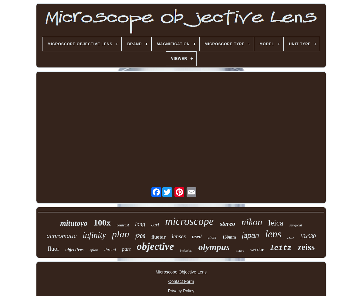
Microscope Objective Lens (181, 272)
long (140, 224)
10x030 (308, 236)
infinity (94, 234)
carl (155, 224)
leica (275, 223)
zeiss (306, 247)
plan (120, 234)
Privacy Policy (181, 290)
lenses (179, 236)
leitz (281, 248)
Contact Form (181, 281)
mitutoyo (73, 223)
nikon (251, 222)
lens (273, 234)
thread (110, 249)
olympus (214, 247)
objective (155, 246)
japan (250, 235)
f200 (140, 236)
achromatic (61, 235)
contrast (123, 225)
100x (102, 222)
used (196, 236)
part (126, 249)
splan (94, 249)
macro (240, 250)
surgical (295, 225)
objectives (74, 249)
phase (212, 237)
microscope (189, 221)
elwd (290, 238)
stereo (227, 223)
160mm (229, 237)
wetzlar (257, 249)
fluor (53, 248)
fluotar (158, 236)
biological (186, 250)
